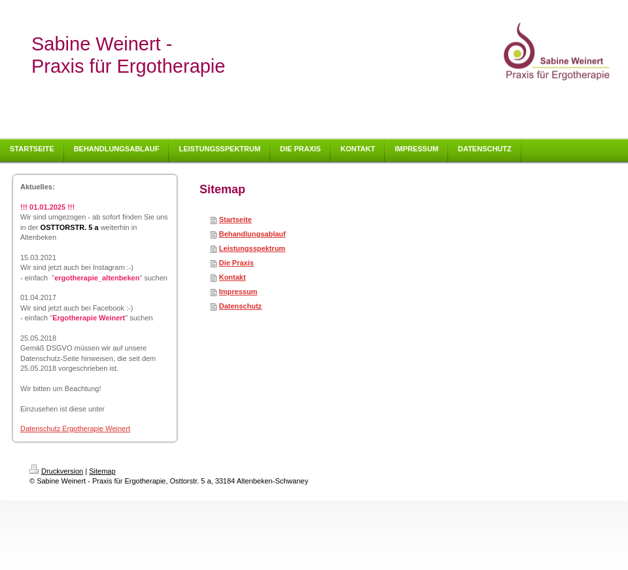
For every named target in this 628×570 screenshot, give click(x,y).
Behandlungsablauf (252, 234)
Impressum (238, 291)
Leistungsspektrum (252, 248)
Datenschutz (240, 306)
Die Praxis (236, 263)
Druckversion (56, 471)
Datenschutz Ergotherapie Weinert (75, 428)
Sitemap (102, 471)
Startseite (235, 219)
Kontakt (232, 277)
